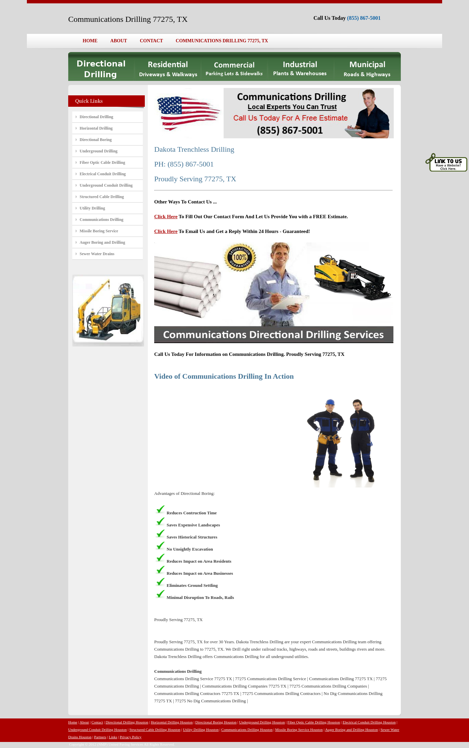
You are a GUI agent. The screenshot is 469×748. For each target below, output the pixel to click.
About (84, 722)
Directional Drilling (96, 116)
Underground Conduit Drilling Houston (97, 730)
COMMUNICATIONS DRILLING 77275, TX (222, 40)
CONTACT (151, 40)
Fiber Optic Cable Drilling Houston (314, 722)
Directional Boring (96, 139)
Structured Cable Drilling (102, 196)
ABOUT (118, 40)
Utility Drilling (92, 208)
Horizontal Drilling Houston (172, 722)
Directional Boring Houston (216, 722)
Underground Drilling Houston (262, 722)
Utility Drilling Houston (201, 730)
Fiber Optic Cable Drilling (102, 162)
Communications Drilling (101, 219)
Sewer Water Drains (97, 253)
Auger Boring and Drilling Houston (351, 730)
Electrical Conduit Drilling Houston (369, 722)
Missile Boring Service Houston (299, 730)
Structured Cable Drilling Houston (154, 730)
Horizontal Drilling (96, 128)
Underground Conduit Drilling (106, 185)
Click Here (165, 216)
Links (113, 737)
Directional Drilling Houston (126, 722)
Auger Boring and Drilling (102, 242)
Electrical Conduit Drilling (103, 174)
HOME (90, 40)
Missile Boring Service (99, 231)
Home (72, 722)
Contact (97, 722)
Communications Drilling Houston (247, 730)
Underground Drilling (99, 151)
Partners (100, 737)
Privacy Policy (130, 737)
